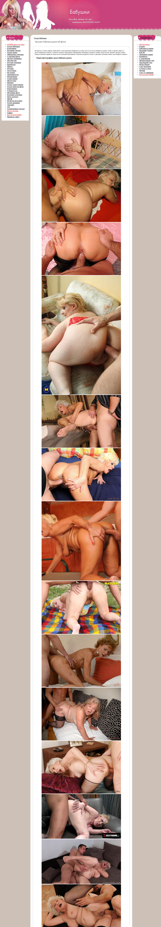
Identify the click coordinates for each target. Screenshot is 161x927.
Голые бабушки (40, 38)
